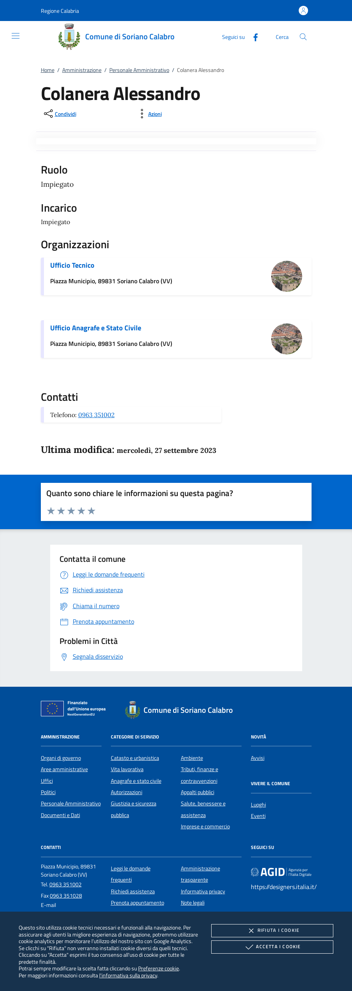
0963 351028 (66, 895)
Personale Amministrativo (139, 70)
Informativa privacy (203, 891)
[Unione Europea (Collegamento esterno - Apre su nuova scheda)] (75, 710)
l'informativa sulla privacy (128, 975)
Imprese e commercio (205, 826)
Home (47, 70)
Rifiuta (272, 930)
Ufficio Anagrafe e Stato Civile (95, 328)
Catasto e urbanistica (135, 758)
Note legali (193, 902)
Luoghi (258, 804)
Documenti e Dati (60, 815)
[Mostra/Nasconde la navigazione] (15, 35)
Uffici (47, 781)
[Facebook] (252, 36)
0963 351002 (96, 415)
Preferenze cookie (158, 968)
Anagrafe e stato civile (136, 781)
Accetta (272, 947)
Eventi (258, 816)
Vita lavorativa (127, 769)
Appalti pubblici (197, 792)
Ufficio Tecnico (72, 265)
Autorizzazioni (126, 792)
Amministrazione (82, 70)
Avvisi (257, 758)
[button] (60, 11)
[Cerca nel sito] (303, 36)
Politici (48, 792)
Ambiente (192, 758)
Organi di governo (61, 758)
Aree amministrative (64, 769)
